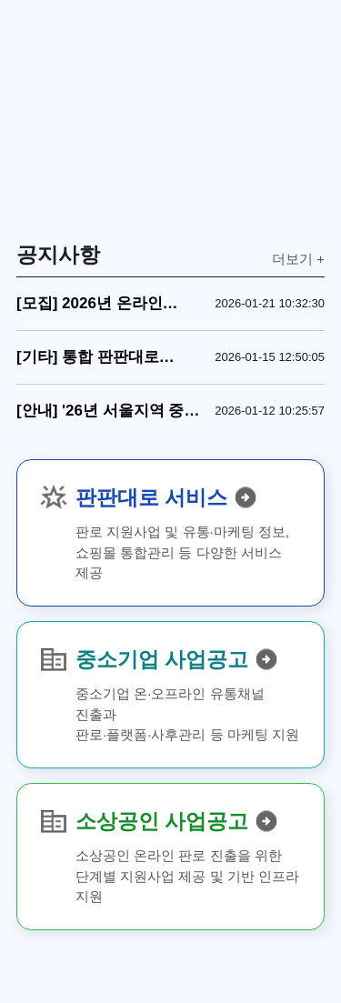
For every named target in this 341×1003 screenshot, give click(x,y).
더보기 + (298, 258)
